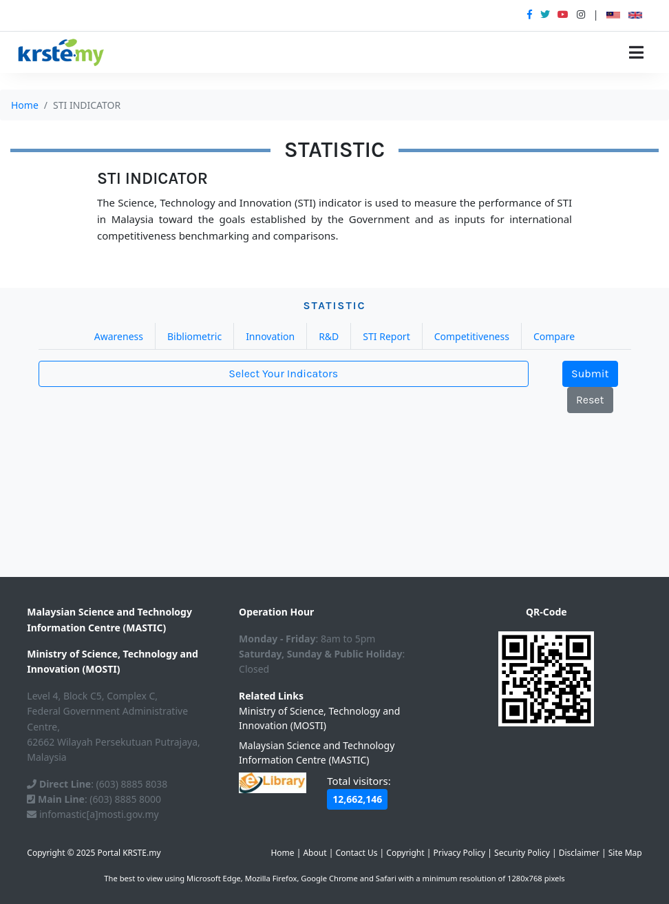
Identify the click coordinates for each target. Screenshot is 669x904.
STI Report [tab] (386, 336)
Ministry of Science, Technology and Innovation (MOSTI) (319, 718)
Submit (590, 373)
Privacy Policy (459, 853)
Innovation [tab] (270, 336)
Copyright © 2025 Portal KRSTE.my (93, 853)
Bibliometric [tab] (194, 336)
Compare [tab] (554, 336)
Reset (590, 399)
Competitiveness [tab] (471, 336)
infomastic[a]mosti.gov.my (92, 814)
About (314, 853)
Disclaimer (579, 853)
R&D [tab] (329, 336)
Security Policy (522, 853)
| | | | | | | (455, 853)
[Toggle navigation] (636, 52)
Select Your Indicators (283, 373)
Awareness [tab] (118, 336)
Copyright (405, 853)
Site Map (625, 853)
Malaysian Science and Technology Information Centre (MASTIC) (316, 752)
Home (25, 105)
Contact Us (356, 853)
